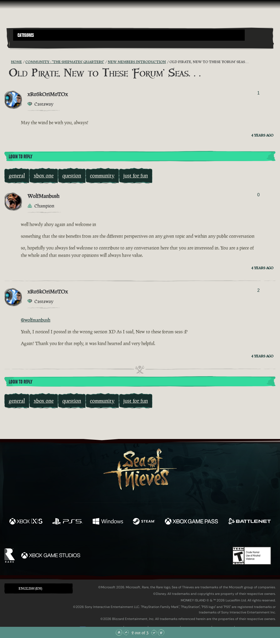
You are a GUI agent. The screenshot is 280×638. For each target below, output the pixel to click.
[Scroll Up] (126, 632)
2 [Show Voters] (258, 290)
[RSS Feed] (7, 62)
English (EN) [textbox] (30, 588)
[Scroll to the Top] (119, 632)
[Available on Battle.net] (249, 522)
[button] (129, 35)
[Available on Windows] (107, 522)
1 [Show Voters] (258, 93)
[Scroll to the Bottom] (161, 632)
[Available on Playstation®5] (67, 522)
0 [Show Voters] (258, 194)
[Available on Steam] (144, 522)
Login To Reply (20, 156)
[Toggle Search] (23, 44)
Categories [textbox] (26, 35)
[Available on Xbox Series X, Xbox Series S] (26, 522)
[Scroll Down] (154, 632)
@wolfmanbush (35, 320)
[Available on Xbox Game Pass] (191, 522)
